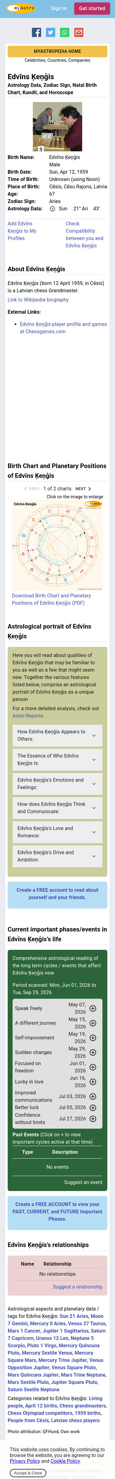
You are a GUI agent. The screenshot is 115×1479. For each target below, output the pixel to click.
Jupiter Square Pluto (74, 1382)
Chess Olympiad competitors (40, 1413)
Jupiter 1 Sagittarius (66, 1331)
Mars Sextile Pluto (28, 1382)
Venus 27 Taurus (86, 1323)
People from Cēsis (28, 1420)
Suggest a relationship (77, 1287)
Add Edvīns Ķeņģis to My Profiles (22, 231)
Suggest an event (83, 1182)
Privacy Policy (25, 1461)
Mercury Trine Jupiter (62, 1360)
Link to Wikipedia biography (38, 300)
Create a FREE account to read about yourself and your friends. (57, 893)
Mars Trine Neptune (83, 1375)
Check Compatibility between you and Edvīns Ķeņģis (85, 235)
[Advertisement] (57, 397)
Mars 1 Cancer (24, 1331)
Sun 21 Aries (74, 1316)
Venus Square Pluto (74, 1367)
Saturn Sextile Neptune (33, 1389)
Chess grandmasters (82, 1406)
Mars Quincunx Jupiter (33, 1375)
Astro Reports (28, 716)
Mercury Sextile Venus (47, 1353)
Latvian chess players (75, 1420)
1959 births (88, 1413)
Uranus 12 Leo (52, 1338)
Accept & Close (28, 1473)
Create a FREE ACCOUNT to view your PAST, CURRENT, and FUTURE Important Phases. (57, 1211)
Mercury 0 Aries (48, 1323)
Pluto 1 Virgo (41, 1345)
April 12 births (41, 1406)
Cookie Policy (65, 1461)
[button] (57, 736)
